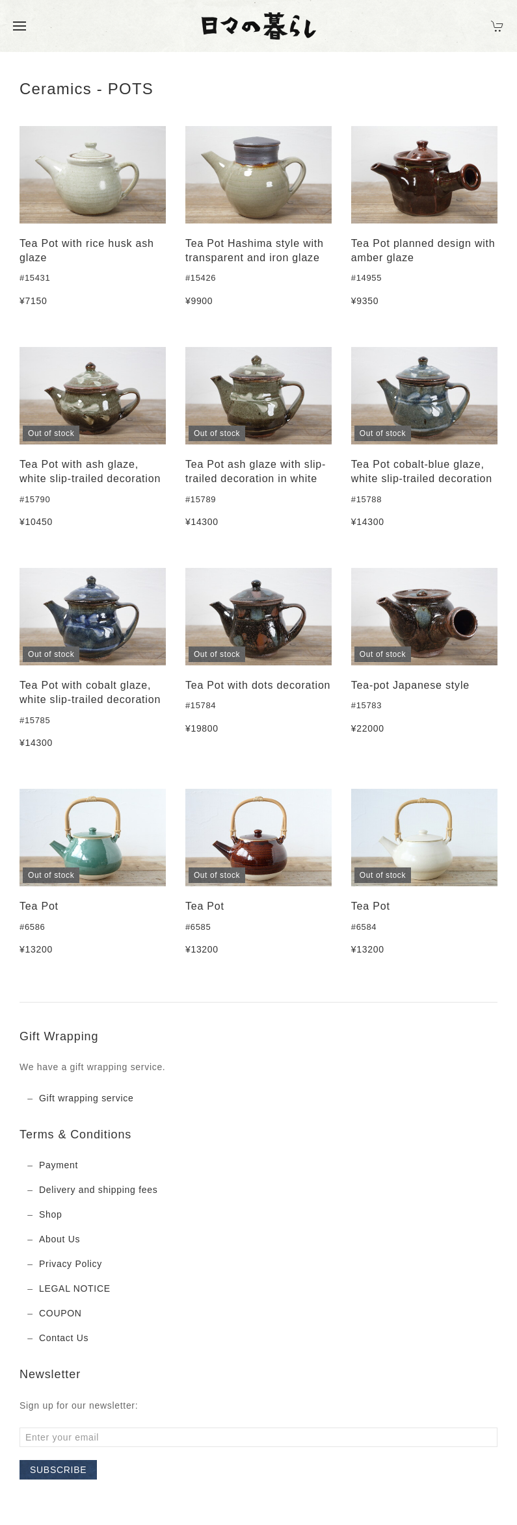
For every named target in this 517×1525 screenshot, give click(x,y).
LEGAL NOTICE (75, 1288)
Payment (58, 1165)
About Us (59, 1239)
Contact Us (63, 1338)
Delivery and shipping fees (98, 1190)
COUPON (60, 1313)
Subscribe (58, 1470)
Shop (50, 1214)
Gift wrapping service (86, 1098)
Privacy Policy (70, 1264)
